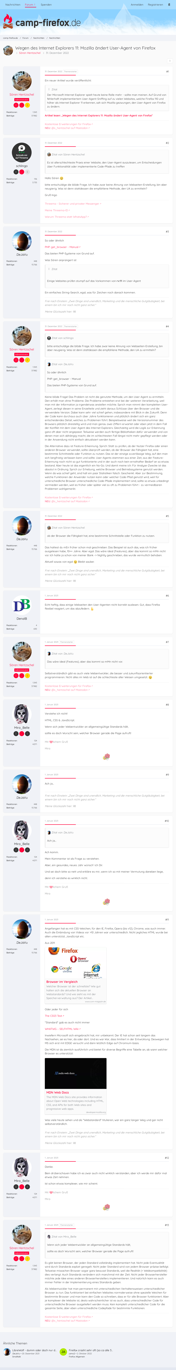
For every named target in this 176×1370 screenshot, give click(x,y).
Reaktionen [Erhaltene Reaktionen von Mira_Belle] (11, 741)
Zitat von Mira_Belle (64, 1236)
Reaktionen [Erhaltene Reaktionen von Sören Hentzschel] (11, 112)
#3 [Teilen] (167, 231)
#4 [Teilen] (167, 326)
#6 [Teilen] (167, 595)
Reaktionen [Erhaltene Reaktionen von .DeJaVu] (11, 261)
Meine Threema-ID (56, 210)
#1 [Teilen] (167, 71)
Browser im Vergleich (62, 982)
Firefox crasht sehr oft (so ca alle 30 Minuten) (97, 1350)
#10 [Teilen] (167, 820)
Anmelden (137, 4)
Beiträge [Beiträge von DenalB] (10, 629)
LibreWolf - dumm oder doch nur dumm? (37, 1350)
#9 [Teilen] (167, 774)
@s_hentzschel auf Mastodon (66, 128)
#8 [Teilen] (167, 704)
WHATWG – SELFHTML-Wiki (62, 1028)
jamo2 (72, 1353)
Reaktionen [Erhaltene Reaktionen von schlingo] (11, 179)
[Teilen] (170, 61)
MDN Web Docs (57, 1092)
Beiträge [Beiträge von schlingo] (10, 182)
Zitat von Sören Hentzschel (68, 154)
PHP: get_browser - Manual (61, 247)
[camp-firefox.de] (88, 21)
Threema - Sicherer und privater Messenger (72, 203)
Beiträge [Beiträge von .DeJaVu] (10, 264)
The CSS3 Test (53, 1016)
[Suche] (169, 5)
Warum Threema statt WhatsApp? (66, 216)
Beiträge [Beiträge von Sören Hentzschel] (10, 116)
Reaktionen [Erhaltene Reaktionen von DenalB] (11, 625)
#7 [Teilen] (167, 642)
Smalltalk (16, 1356)
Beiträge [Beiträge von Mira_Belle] (10, 744)
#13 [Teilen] (167, 1225)
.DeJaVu (16, 1353)
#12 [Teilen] (167, 1157)
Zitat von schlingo (63, 338)
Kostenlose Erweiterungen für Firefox (68, 124)
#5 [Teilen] (167, 516)
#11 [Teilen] (167, 919)
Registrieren (155, 4)
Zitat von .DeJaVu (63, 364)
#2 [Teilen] (167, 142)
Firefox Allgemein (77, 1356)
